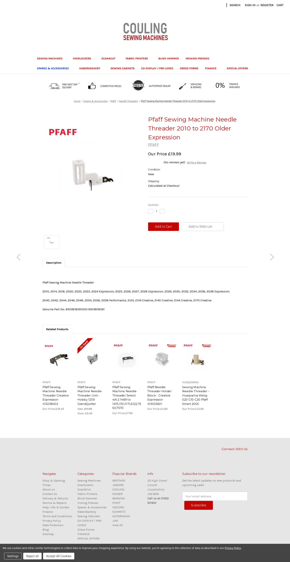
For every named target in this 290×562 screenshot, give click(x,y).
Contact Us (50, 494)
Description (53, 262)
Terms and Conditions (57, 516)
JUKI (115, 520)
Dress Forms (189, 68)
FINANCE (212, 68)
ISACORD (118, 507)
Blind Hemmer (168, 58)
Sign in (250, 5)
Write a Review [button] (196, 162)
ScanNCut (110, 58)
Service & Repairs (55, 503)
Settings (13, 556)
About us (49, 489)
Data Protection (53, 525)
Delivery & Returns (55, 498)
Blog (46, 529)
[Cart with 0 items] (280, 5)
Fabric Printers (139, 58)
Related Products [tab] (57, 329)
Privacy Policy (52, 520)
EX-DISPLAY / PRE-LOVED (157, 68)
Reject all (32, 556)
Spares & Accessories (54, 68)
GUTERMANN (121, 516)
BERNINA (118, 498)
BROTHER (118, 480)
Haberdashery (91, 68)
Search (235, 5)
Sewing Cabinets (123, 68)
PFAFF (116, 503)
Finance (48, 512)
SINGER (117, 494)
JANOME (118, 485)
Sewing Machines (51, 58)
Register (266, 5)
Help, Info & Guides (56, 507)
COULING (118, 489)
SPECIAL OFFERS (237, 68)
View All (117, 525)
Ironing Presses (199, 58)
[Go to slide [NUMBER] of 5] (18, 257)
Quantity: (153, 204)
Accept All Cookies (58, 556)
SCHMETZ (118, 512)
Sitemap (48, 534)
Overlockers (84, 58)
